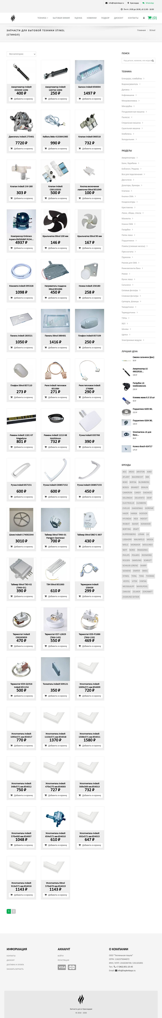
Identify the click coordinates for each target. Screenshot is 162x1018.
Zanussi (126, 592)
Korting (127, 529)
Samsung (136, 560)
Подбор (105, 18)
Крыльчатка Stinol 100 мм (55, 236)
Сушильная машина (131, 128)
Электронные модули (132, 340)
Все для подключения (132, 174)
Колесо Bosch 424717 (142, 446)
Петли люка (127, 235)
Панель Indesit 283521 (21, 336)
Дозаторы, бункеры (131, 185)
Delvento (139, 498)
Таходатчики (128, 307)
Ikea (136, 519)
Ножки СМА (127, 224)
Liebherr (127, 539)
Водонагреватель (130, 84)
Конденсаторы (128, 202)
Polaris (135, 555)
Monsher (135, 545)
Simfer (136, 571)
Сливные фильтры (130, 296)
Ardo (131, 472)
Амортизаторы (128, 158)
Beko (125, 482)
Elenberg (141, 503)
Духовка (125, 90)
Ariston (141, 472)
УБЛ (123, 324)
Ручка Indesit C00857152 (55, 485)
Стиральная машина (131, 123)
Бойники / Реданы (130, 169)
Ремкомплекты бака (131, 268)
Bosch (126, 487)
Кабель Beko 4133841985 (55, 137)
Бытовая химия (61, 18)
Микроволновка (129, 101)
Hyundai (127, 519)
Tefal (134, 576)
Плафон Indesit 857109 (89, 336)
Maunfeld (139, 539)
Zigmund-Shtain (131, 597)
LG (147, 534)
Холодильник (128, 139)
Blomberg (144, 482)
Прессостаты (127, 252)
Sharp (143, 566)
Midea (150, 539)
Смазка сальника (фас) (143, 357)
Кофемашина (128, 95)
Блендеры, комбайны (132, 79)
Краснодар (134, 3)
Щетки (125, 335)
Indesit (143, 519)
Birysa (133, 482)
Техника (42, 18)
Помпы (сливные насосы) (133, 246)
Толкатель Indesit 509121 (55, 684)
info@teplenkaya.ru (125, 971)
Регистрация (63, 960)
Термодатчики (128, 312)
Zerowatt (148, 592)
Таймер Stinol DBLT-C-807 (89, 535)
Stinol (126, 576)
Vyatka (143, 581)
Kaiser (135, 524)
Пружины (126, 257)
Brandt (135, 487)
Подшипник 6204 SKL (142, 421)
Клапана (126, 191)
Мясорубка (127, 106)
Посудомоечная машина (133, 112)
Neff (125, 550)
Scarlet (148, 560)
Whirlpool (142, 586)
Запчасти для (81, 1009)
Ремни (125, 274)
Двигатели (127, 180)
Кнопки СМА (127, 196)
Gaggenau (137, 508)
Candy (137, 493)
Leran (141, 534)
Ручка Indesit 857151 (21, 485)
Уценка (78, 18)
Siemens (127, 571)
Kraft (136, 529)
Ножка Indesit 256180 (89, 286)
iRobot (126, 524)
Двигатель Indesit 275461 (21, 137)
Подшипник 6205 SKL (142, 409)
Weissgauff (128, 586)
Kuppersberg (129, 534)
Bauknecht (137, 477)
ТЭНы (124, 318)
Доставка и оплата (15, 965)
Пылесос (126, 117)
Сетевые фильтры (130, 290)
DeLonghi (127, 498)
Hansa (134, 513)
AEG (124, 472)
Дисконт (118, 18)
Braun (144, 487)
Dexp (149, 498)
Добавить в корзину (21, 99)
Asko (149, 472)
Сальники (126, 285)
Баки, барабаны (129, 163)
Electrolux (128, 503)
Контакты (133, 18)
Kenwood (146, 524)
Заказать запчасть (15, 969)
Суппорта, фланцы (130, 301)
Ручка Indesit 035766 (89, 435)
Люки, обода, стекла (131, 213)
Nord (132, 550)
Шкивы (125, 329)
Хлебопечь (127, 134)
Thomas (150, 576)
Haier (125, 513)
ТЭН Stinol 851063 (55, 584)
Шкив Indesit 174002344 (21, 535)
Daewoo (147, 493)
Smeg (145, 571)
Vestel (126, 581)
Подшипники (128, 241)
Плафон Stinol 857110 (21, 385)
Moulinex (148, 545)
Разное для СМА (129, 263)
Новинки (92, 18)
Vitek (134, 581)
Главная (141, 30)
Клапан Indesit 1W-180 (21, 186)
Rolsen (126, 560)
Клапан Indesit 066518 (89, 137)
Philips (126, 555)
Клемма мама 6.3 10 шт (144, 397)
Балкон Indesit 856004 (89, 87)
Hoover (143, 513)
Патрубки (126, 230)
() (152, 18)
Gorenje (149, 508)
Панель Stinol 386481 (55, 336)
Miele (125, 545)
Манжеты (126, 218)
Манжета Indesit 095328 (21, 286)
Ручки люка (127, 279)
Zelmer (136, 592)
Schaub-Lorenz (130, 566)
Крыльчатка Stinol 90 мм (89, 236)
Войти (61, 956)
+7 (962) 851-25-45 (123, 967)
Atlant (126, 477)
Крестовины (127, 207)
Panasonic (142, 550)
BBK (147, 477)
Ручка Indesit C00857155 (89, 485)
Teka (141, 576)
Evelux (126, 508)
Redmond (147, 555)
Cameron (127, 493)
